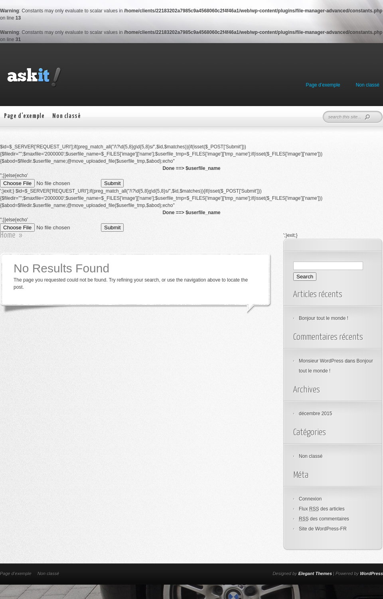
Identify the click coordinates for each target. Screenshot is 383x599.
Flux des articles (322, 509)
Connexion (310, 499)
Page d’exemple (323, 85)
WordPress (371, 573)
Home (8, 235)
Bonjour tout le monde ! (323, 318)
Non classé (367, 85)
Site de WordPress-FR (323, 529)
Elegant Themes (315, 573)
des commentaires (324, 519)
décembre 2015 (315, 413)
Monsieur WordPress (321, 361)
